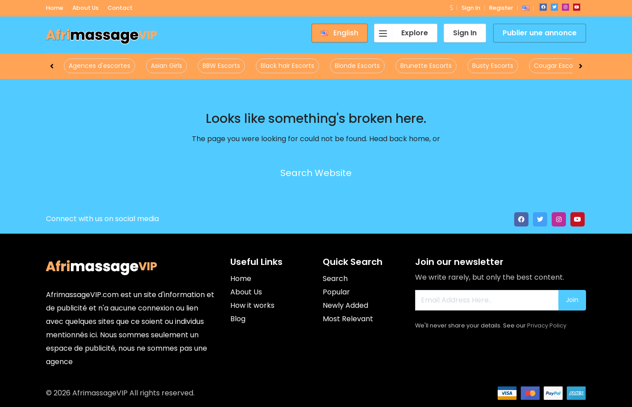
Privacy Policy (546, 325)
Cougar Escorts (557, 65)
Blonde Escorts (357, 65)
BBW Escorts (221, 65)
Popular (336, 292)
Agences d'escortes (99, 65)
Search (335, 278)
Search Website (316, 173)
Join (572, 299)
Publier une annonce (540, 33)
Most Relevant (348, 319)
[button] (451, 8)
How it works (252, 305)
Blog (237, 319)
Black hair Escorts (287, 65)
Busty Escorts (492, 65)
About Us (246, 292)
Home (240, 278)
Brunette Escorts (426, 65)
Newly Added (345, 305)
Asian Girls (166, 65)
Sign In (471, 8)
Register (501, 8)
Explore (401, 33)
